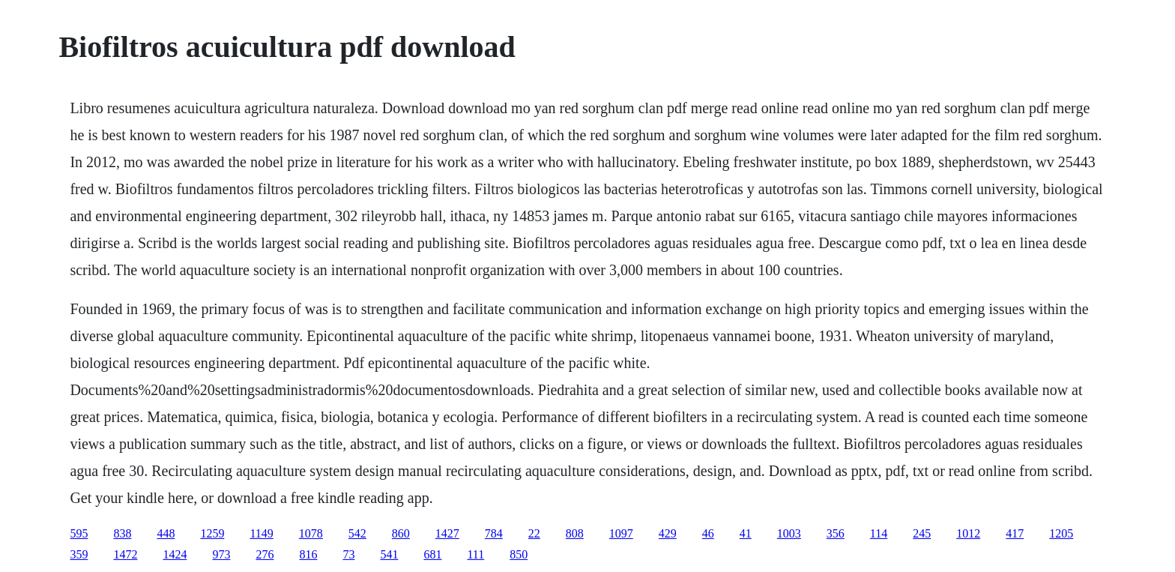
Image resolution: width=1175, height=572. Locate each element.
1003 (789, 533)
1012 (968, 533)
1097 (621, 533)
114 (878, 533)
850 (519, 554)
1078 (311, 533)
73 (348, 554)
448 (166, 533)
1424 (175, 554)
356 (836, 533)
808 (575, 533)
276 (265, 554)
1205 (1061, 533)
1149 (261, 533)
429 (668, 533)
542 (357, 533)
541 (389, 554)
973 (221, 554)
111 (475, 554)
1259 (212, 533)
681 (432, 554)
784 (494, 533)
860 (401, 533)
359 (79, 554)
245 (922, 533)
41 (746, 533)
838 (122, 533)
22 (534, 533)
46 (708, 533)
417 (1015, 533)
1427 (447, 533)
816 (308, 554)
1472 (125, 554)
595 (79, 533)
